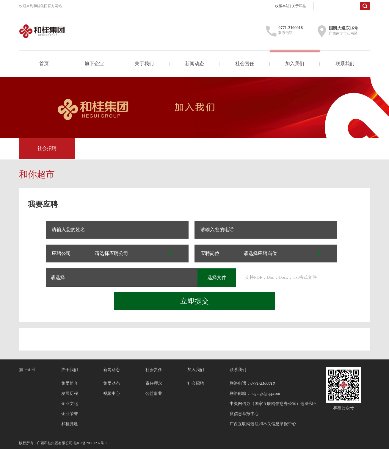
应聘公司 (61, 253)
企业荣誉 (69, 414)
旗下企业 (94, 63)
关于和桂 (299, 6)
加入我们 (294, 63)
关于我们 (144, 63)
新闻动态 (194, 63)
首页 (44, 63)
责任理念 (153, 383)
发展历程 (69, 393)
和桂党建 (69, 424)
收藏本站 (282, 6)
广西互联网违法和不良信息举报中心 (263, 424)
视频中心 (111, 393)
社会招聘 (47, 148)
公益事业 (153, 393)
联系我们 (345, 63)
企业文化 (69, 403)
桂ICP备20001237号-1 (90, 443)
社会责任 (244, 63)
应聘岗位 (209, 253)
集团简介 (69, 383)
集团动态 (111, 383)
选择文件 (216, 277)
